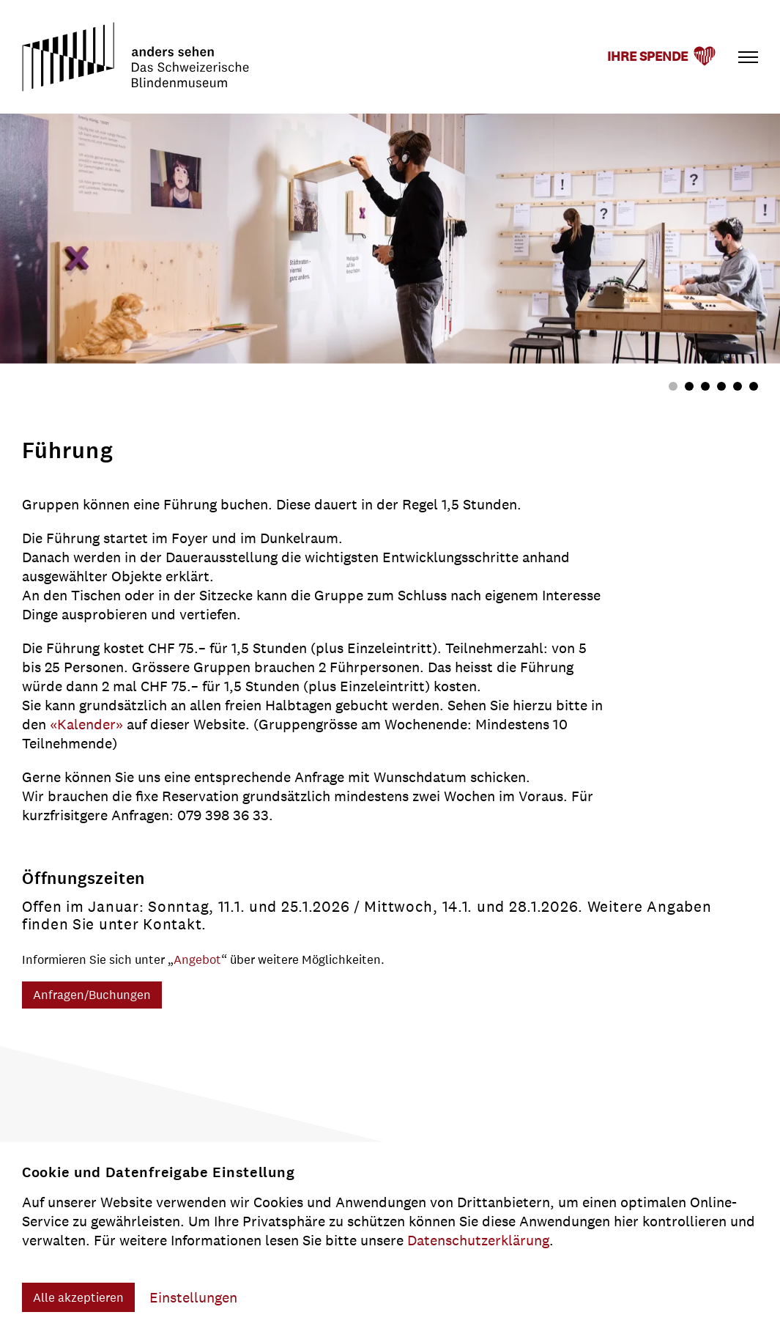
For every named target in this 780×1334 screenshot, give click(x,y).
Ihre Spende (647, 56)
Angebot (197, 959)
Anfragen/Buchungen (92, 995)
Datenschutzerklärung (478, 1240)
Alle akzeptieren (78, 1297)
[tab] (673, 386)
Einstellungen (193, 1297)
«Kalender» (88, 724)
